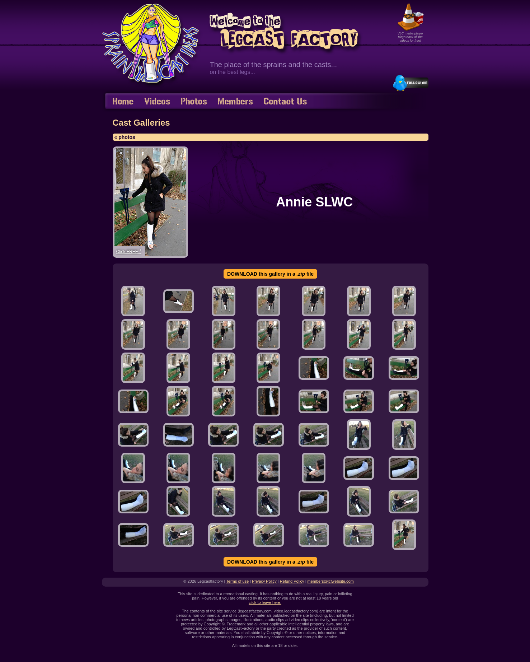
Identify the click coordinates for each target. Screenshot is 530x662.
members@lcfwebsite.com (331, 581)
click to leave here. (265, 602)
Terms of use (237, 581)
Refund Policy (292, 581)
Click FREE (129, 251)
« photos (124, 137)
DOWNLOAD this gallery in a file (270, 274)
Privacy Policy (264, 581)
